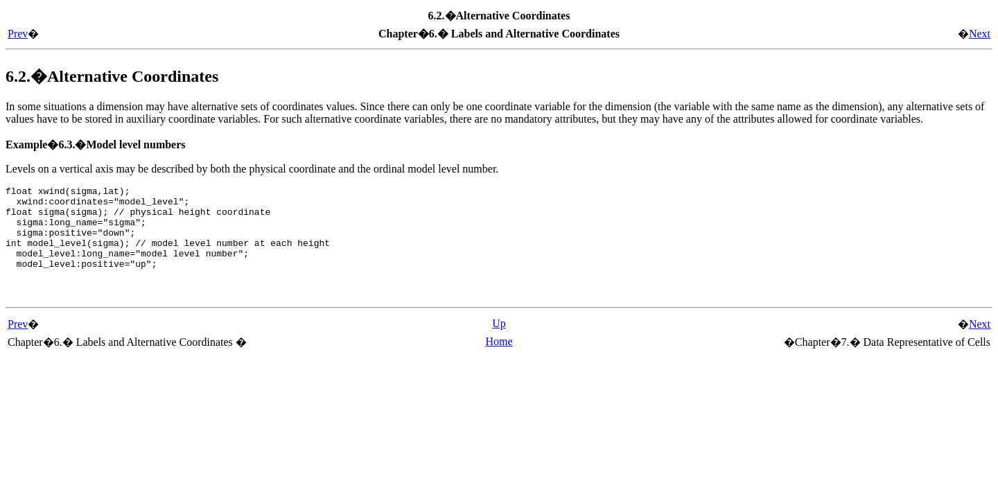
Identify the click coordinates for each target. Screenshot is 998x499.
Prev (18, 34)
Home (498, 360)
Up (499, 342)
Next (979, 34)
